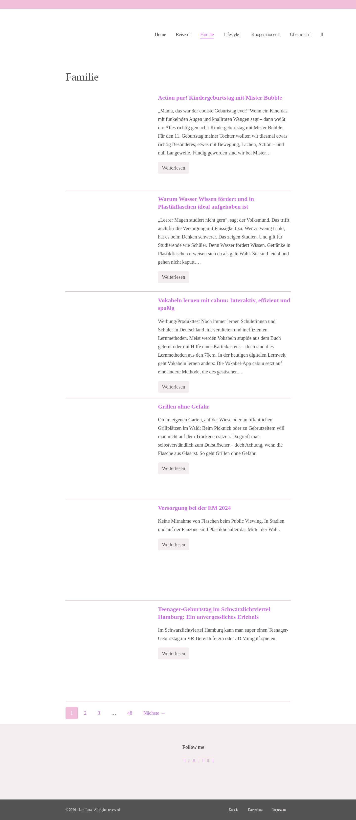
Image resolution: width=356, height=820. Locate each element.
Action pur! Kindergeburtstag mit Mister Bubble (220, 97)
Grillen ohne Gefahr (183, 406)
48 (129, 713)
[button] (322, 35)
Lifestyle (232, 34)
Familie (207, 34)
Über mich (300, 34)
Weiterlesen (175, 169)
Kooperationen (265, 34)
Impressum (279, 810)
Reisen (183, 34)
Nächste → (154, 713)
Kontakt (233, 810)
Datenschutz (255, 810)
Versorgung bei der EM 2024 (194, 508)
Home (160, 34)
